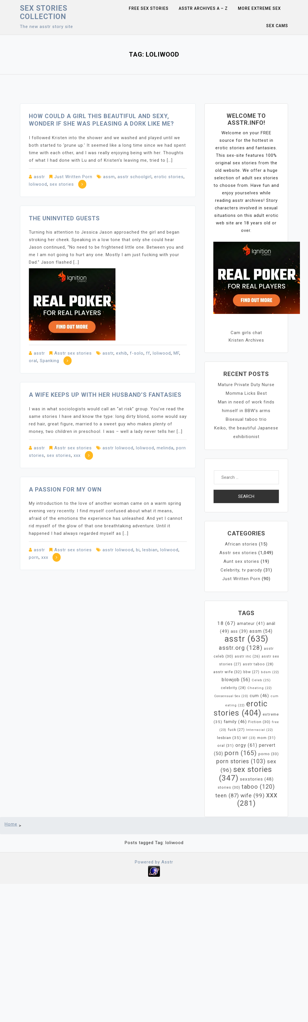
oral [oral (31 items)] (225, 745)
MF (176, 353)
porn (34, 557)
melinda (165, 448)
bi (138, 549)
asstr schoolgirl (134, 176)
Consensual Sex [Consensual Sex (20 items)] (231, 696)
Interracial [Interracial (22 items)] (259, 730)
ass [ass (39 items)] (239, 631)
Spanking (49, 360)
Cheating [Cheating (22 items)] (259, 688)
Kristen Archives (246, 340)
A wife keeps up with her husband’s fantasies (105, 394)
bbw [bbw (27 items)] (251, 672)
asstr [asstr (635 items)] (246, 639)
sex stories (62, 184)
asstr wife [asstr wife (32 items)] (227, 672)
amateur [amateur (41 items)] (251, 623)
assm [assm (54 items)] (260, 631)
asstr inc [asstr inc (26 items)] (247, 656)
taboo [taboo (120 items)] (258, 786)
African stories (241, 544)
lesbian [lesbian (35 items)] (229, 737)
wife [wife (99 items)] (252, 795)
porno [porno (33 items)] (268, 754)
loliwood (38, 184)
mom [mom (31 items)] (266, 738)
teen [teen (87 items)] (227, 795)
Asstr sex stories (73, 353)
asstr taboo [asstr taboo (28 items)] (258, 664)
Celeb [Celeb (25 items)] (261, 680)
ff (148, 353)
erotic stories (169, 176)
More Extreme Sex (259, 8)
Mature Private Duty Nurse (246, 384)
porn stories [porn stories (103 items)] (241, 761)
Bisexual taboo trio (246, 419)
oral (33, 360)
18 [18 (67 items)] (226, 623)
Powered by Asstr (154, 862)
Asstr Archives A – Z (203, 8)
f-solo (136, 353)
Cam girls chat (246, 332)
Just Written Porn (73, 176)
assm (109, 176)
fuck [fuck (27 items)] (236, 730)
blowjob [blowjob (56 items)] (236, 679)
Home (11, 824)
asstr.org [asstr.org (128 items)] (240, 647)
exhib (121, 353)
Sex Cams (277, 25)
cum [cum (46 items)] (259, 695)
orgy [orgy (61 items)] (246, 745)
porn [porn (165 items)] (241, 753)
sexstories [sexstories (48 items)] (257, 779)
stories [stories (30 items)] (229, 787)
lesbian (150, 549)
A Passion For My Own (65, 489)
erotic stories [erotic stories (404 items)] (241, 708)
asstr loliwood (117, 448)
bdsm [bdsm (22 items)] (270, 672)
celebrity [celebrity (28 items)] (233, 688)
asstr (39, 176)
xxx (77, 455)
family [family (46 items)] (235, 721)
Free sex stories (149, 8)
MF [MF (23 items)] (249, 738)
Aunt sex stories (241, 561)
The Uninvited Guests (64, 218)
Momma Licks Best (246, 393)
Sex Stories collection (43, 12)
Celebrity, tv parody (241, 570)
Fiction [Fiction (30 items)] (259, 722)
